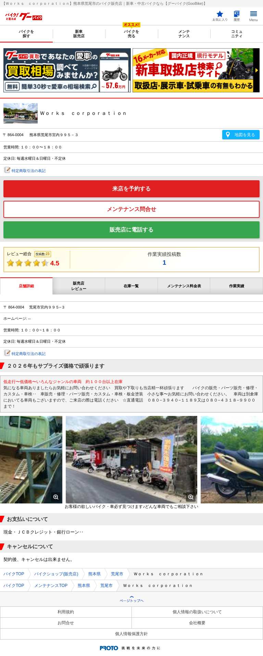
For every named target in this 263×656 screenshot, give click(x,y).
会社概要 (197, 622)
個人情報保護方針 (131, 633)
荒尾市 (117, 574)
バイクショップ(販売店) (56, 574)
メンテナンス (184, 33)
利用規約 (66, 611)
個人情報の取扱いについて (197, 611)
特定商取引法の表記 (29, 171)
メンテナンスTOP (50, 585)
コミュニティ (236, 33)
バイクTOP (13, 574)
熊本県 (94, 574)
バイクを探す (26, 33)
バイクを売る (131, 33)
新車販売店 (79, 33)
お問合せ (66, 622)
